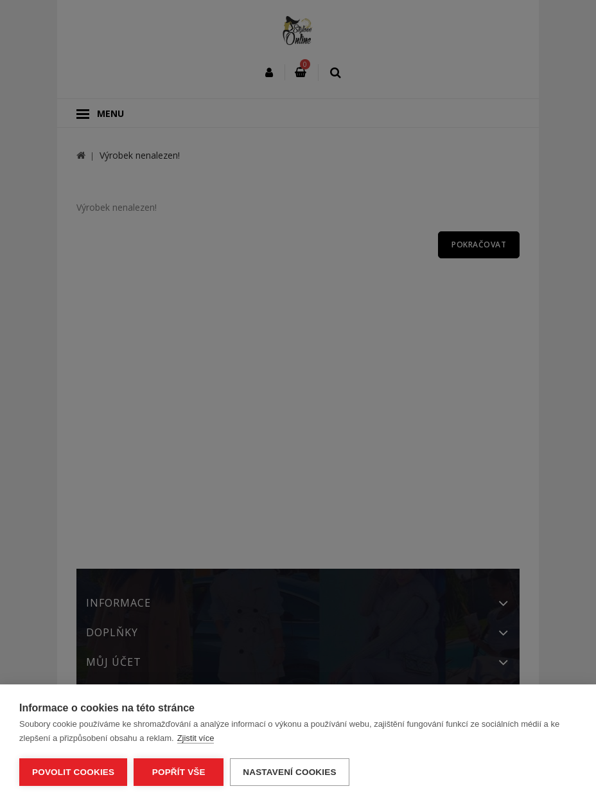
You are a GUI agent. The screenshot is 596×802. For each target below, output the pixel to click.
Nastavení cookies (289, 772)
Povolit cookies (73, 772)
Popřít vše (179, 772)
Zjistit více (196, 738)
